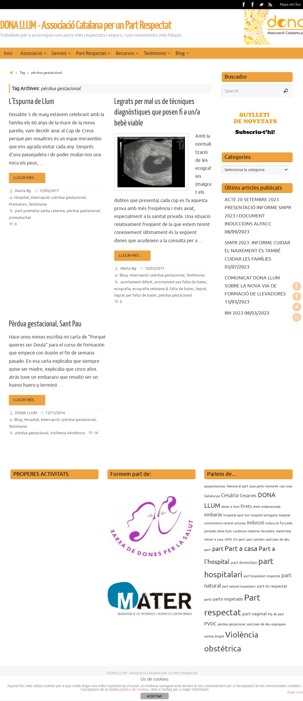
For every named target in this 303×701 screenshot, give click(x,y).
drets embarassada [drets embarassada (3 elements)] (267, 507)
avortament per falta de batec (180, 281)
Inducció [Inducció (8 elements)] (255, 523)
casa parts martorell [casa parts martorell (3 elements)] (263, 486)
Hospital (21, 197)
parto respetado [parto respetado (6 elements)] (228, 599)
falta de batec (182, 288)
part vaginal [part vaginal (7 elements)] (254, 614)
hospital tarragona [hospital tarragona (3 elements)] (264, 515)
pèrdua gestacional (83, 210)
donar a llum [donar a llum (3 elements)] (230, 507)
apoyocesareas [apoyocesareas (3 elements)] (214, 486)
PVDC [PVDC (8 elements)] (210, 624)
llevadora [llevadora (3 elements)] (268, 531)
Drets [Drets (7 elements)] (246, 506)
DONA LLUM (26, 412)
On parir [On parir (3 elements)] (239, 539)
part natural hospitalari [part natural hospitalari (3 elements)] (239, 586)
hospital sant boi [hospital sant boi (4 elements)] (236, 515)
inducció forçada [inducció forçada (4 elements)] (278, 523)
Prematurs (18, 204)
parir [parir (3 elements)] (207, 550)
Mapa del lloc (290, 4)
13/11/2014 (55, 412)
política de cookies (134, 689)
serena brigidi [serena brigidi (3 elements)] (214, 636)
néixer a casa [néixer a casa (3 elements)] (213, 539)
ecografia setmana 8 (150, 288)
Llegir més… (28, 177)
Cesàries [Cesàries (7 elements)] (248, 496)
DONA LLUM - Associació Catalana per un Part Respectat (85, 25)
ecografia (122, 288)
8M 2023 (234, 313)
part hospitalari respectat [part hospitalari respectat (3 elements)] (262, 576)
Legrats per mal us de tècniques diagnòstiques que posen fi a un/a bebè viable (157, 112)
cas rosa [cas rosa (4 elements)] (285, 486)
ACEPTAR (154, 696)
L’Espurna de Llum (31, 101)
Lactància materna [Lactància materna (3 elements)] (246, 531)
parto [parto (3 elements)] (208, 599)
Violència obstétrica (67, 432)
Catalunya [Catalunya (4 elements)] (212, 496)
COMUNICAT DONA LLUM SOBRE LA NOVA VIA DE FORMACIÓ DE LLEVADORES (255, 286)
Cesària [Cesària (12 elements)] (229, 495)
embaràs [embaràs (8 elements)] (213, 515)
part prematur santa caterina (40, 210)
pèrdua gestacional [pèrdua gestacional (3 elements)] (231, 624)
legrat (201, 288)
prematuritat (20, 217)
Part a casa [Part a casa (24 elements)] (241, 548)
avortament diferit (136, 281)
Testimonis (38, 204)
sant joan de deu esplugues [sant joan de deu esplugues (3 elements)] (266, 624)
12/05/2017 (49, 190)
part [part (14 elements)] (217, 549)
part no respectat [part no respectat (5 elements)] (272, 586)
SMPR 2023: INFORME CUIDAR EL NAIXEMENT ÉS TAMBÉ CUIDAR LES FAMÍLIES (257, 251)
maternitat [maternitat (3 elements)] (283, 531)
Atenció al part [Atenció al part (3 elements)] (237, 486)
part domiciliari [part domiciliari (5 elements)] (244, 562)
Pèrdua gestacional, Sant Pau (45, 324)
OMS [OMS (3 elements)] (228, 539)
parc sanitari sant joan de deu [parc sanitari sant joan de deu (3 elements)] (267, 539)
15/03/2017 (154, 268)
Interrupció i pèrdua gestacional (58, 197)
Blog (124, 275)
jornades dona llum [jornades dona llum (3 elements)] (218, 531)
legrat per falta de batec (135, 295)
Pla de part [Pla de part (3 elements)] (276, 614)
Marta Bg (23, 190)
